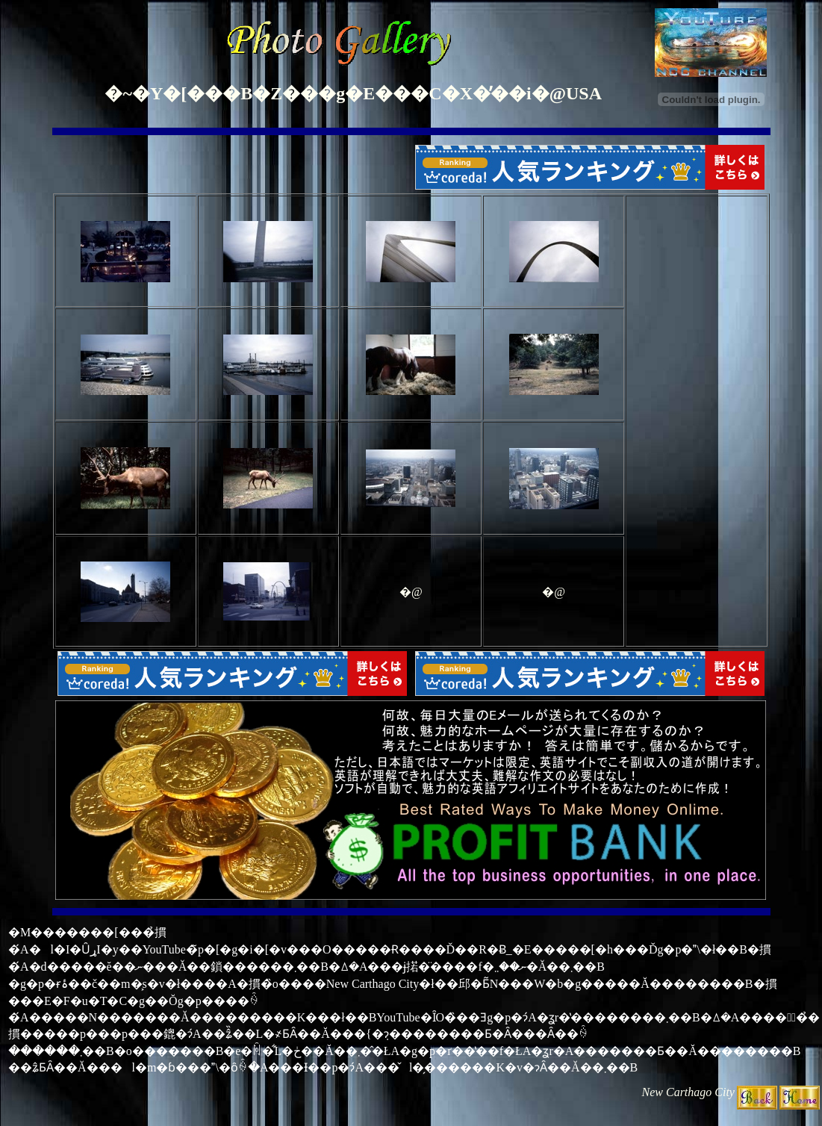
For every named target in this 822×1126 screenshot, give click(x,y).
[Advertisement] (696, 421)
